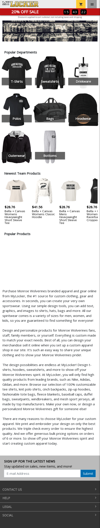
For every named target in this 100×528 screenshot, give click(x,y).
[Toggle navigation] (92, 4)
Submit (88, 473)
